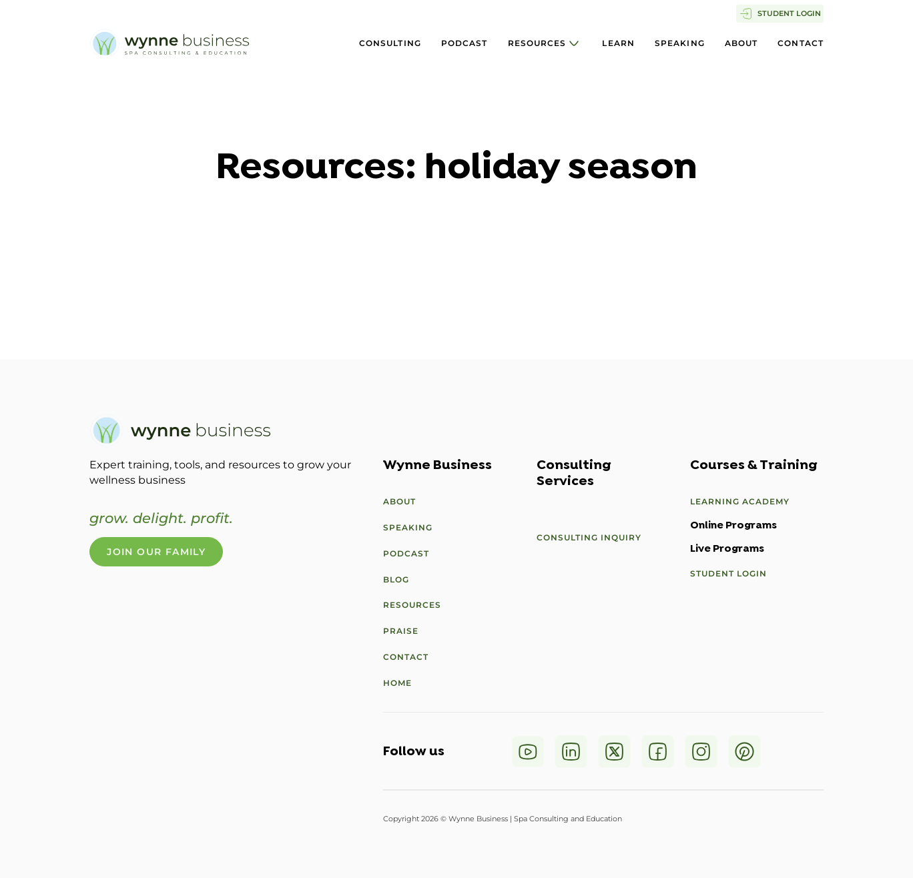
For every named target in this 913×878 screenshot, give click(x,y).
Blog (396, 579)
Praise (400, 631)
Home (397, 683)
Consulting (390, 43)
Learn (618, 43)
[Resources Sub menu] (574, 43)
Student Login (728, 573)
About (741, 43)
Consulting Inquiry (589, 537)
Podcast (464, 43)
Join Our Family (156, 552)
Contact (801, 43)
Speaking (680, 43)
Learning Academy (740, 501)
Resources (537, 43)
